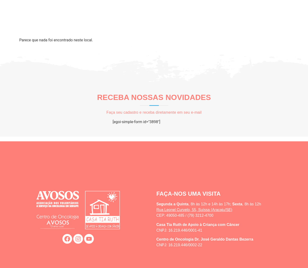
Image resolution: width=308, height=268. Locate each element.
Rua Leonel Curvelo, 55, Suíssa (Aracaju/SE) (194, 210)
